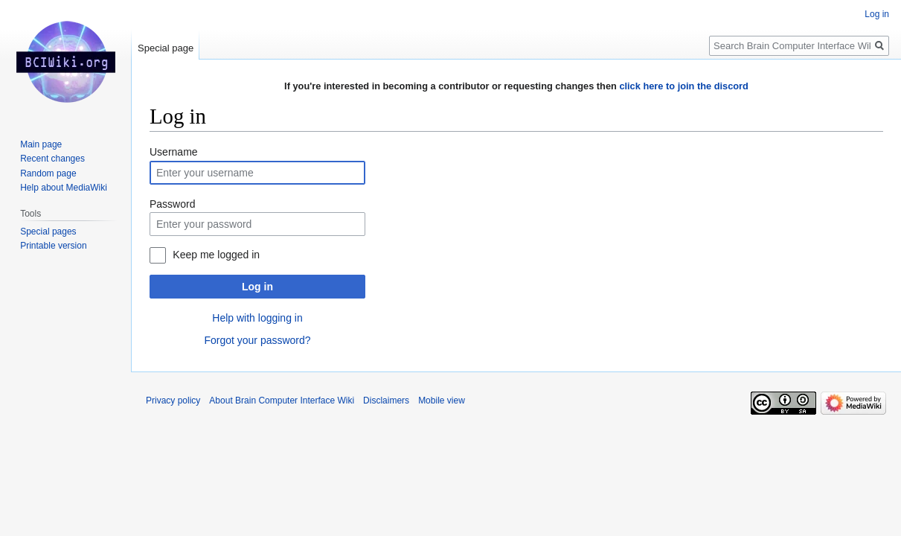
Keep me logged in (216, 255)
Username (174, 152)
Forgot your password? (257, 340)
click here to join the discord (683, 86)
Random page (48, 173)
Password (172, 204)
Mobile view (441, 400)
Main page (41, 144)
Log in (257, 287)
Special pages (48, 231)
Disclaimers (386, 400)
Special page (165, 48)
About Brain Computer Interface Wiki (281, 400)
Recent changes (52, 158)
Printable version (53, 245)
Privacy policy (173, 400)
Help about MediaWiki (63, 187)
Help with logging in (257, 318)
